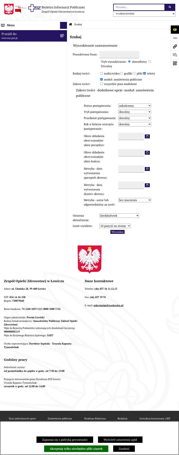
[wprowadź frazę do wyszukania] (139, 7)
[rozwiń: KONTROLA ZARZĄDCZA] (64, 81)
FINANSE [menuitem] (7, 88)
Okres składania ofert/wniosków (94, 140)
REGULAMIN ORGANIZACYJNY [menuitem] (21, 46)
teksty (151, 73)
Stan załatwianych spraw (22, 418)
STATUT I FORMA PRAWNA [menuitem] (18, 39)
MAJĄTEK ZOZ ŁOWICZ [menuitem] (16, 74)
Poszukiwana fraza (85, 54)
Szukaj (78, 24)
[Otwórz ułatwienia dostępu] (175, 29)
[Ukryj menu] (63, 25)
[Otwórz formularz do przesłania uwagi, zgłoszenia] (175, 55)
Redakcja (123, 418)
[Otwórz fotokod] (175, 63)
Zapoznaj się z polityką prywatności (65, 440)
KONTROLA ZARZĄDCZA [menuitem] (17, 81)
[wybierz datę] (147, 136)
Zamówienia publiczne (60, 418)
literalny (106, 66)
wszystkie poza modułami (120, 84)
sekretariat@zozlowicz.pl (108, 305)
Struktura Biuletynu (95, 418)
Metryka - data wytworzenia (95, 173)
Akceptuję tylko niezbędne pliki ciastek (76, 449)
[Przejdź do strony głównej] (44, 9)
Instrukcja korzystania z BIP (155, 418)
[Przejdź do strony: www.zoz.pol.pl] (175, 46)
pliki (140, 73)
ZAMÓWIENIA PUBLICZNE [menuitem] (18, 105)
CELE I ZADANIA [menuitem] (12, 67)
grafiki (128, 73)
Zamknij (124, 449)
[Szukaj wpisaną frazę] (170, 7)
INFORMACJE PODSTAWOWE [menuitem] (20, 32)
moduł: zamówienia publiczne (123, 79)
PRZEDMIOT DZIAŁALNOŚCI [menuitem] (19, 60)
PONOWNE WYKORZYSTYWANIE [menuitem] (22, 95)
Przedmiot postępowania (99, 118)
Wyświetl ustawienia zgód (120, 440)
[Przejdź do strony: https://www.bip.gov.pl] (175, 38)
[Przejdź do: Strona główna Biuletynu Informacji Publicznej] (70, 24)
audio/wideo (112, 73)
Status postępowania (97, 105)
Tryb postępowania (96, 112)
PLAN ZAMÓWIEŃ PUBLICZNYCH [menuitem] (22, 112)
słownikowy (139, 61)
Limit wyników (82, 226)
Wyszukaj (117, 232)
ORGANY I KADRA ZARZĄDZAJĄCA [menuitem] (24, 53)
